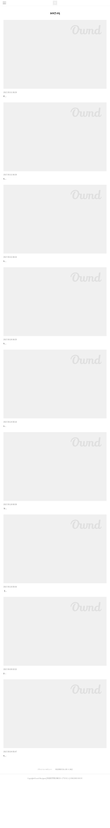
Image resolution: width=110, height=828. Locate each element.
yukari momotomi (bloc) (12, 714)
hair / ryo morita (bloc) (11, 274)
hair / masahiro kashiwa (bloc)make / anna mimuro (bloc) (25, 187)
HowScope (8, 533)
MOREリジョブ (10, 710)
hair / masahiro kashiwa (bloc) (14, 801)
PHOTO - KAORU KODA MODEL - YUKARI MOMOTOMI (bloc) (27, 101)
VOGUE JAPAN (10, 356)
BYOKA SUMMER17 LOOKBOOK (18, 96)
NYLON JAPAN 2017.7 (13, 183)
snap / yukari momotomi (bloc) (14, 451)
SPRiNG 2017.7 (10, 446)
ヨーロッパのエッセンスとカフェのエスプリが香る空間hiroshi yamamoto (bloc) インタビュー (40, 538)
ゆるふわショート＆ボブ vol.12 (18, 270)
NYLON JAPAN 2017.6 (13, 796)
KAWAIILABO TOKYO (13, 620)
